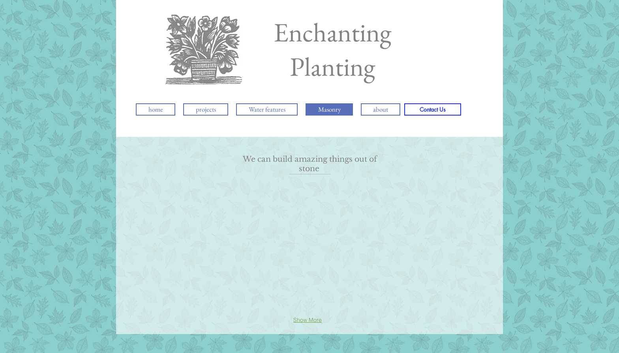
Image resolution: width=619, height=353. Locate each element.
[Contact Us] (432, 109)
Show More (307, 319)
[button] (219, 211)
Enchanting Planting (332, 49)
